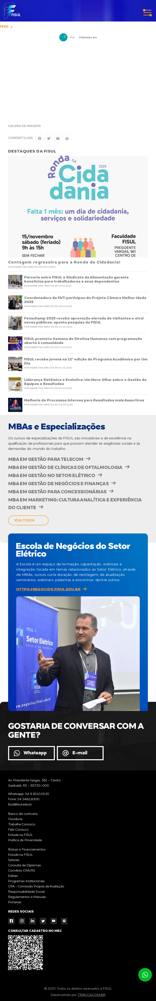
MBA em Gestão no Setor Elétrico (51, 475)
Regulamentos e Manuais (27, 897)
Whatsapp (35, 753)
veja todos (24, 520)
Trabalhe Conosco (21, 824)
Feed (4, 26)
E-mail (79, 753)
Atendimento (145, 975)
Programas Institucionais (26, 881)
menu (147, 13)
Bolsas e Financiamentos (27, 849)
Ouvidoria (15, 819)
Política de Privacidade (25, 840)
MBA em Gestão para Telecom (45, 459)
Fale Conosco (18, 829)
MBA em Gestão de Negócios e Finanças (58, 484)
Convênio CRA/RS (21, 870)
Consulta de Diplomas (24, 865)
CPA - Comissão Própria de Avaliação (36, 886)
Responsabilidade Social (26, 891)
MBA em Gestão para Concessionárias (57, 492)
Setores (14, 860)
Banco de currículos (23, 814)
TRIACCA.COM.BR (91, 995)
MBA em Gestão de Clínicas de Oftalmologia (65, 467)
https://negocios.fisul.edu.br (48, 589)
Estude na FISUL (20, 835)
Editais (13, 876)
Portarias (14, 902)
